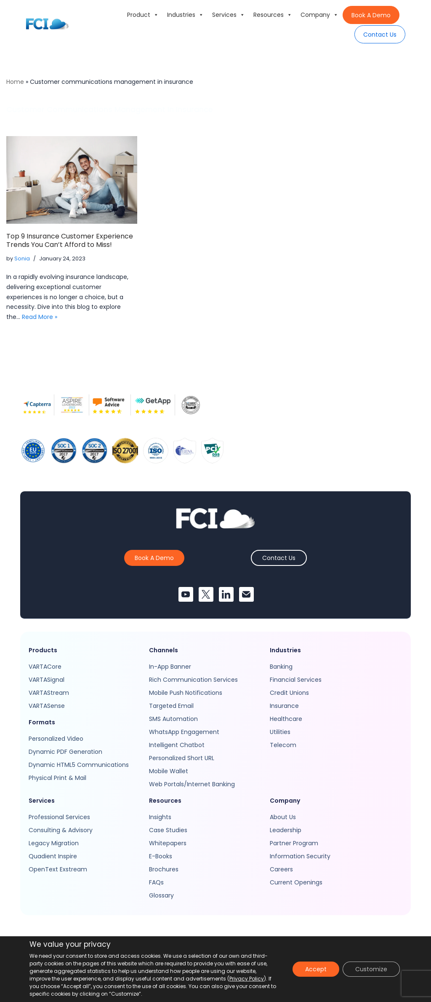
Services (228, 14)
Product (143, 14)
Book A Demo (371, 15)
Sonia (22, 258)
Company (319, 14)
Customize (371, 969)
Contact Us (379, 34)
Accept (316, 969)
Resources (272, 14)
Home (15, 82)
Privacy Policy (246, 978)
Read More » (39, 317)
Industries (185, 14)
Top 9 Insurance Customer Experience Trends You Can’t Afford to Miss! (69, 240)
